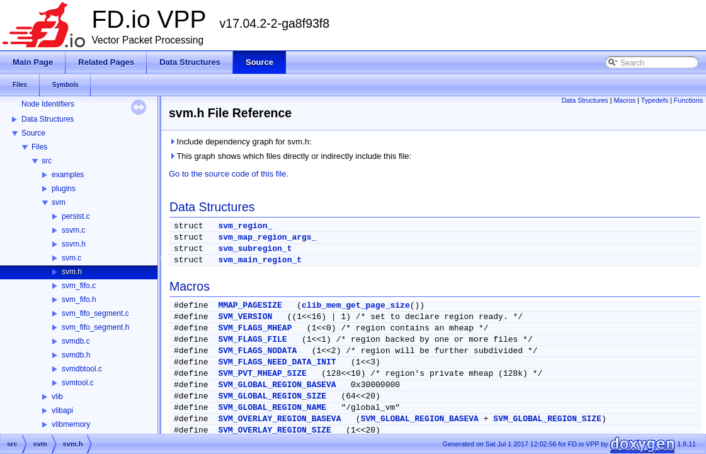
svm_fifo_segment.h (95, 327)
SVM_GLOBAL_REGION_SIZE (272, 396)
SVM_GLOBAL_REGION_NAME (272, 407)
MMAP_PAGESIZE (250, 305)
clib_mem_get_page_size (356, 305)
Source (33, 133)
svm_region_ (245, 226)
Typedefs (654, 100)
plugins (64, 188)
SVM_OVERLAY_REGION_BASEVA (279, 419)
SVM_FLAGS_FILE (252, 339)
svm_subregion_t (255, 248)
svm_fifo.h (79, 299)
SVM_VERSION (245, 317)
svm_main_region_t (260, 260)
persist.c (76, 216)
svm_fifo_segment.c (95, 313)
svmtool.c (78, 382)
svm (58, 202)
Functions (688, 100)
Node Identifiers (47, 104)
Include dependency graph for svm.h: (240, 141)
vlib (57, 396)
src (47, 160)
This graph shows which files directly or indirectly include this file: (290, 156)
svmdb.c (76, 341)
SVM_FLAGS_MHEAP (255, 328)
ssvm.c (73, 230)
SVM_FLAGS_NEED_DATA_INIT (277, 362)
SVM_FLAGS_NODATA (257, 351)
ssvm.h (74, 244)
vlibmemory (71, 424)
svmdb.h (76, 355)
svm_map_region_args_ (267, 237)
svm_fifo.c (79, 285)
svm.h (72, 271)
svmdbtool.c (82, 368)
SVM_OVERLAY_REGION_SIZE (274, 430)
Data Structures (47, 119)
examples (68, 174)
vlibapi (62, 410)
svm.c (71, 257)
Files (39, 147)
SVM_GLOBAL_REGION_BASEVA (277, 385)
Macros (624, 100)
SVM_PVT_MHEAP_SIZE (262, 373)
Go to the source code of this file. (228, 173)
